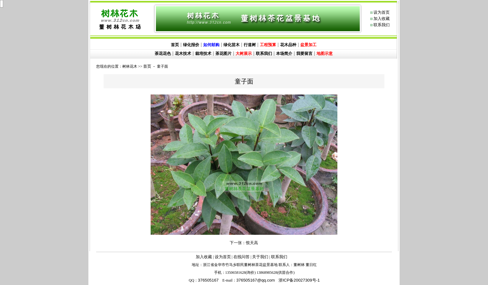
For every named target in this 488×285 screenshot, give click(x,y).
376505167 (208, 280)
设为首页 (381, 12)
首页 (147, 66)
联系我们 (381, 24)
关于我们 (260, 256)
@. (255, 280)
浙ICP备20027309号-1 (299, 280)
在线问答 (241, 256)
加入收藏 (381, 18)
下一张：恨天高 (244, 242)
